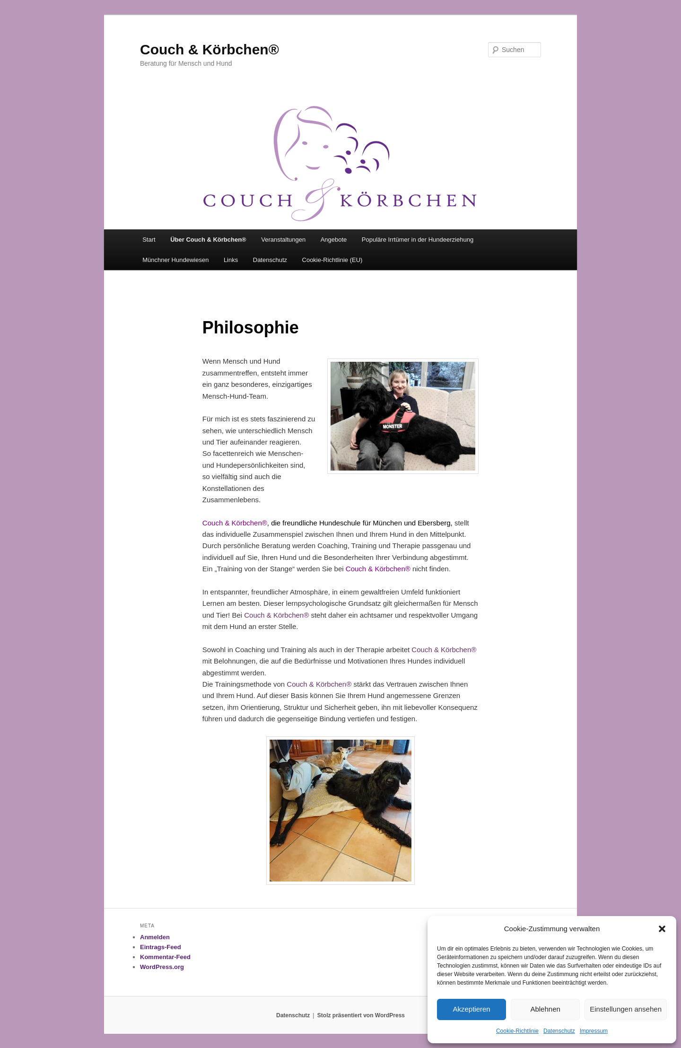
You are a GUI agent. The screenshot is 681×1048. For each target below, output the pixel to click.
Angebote (334, 239)
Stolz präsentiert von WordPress (361, 1015)
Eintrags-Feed (160, 947)
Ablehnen (545, 1009)
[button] (662, 929)
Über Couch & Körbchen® (208, 239)
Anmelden (155, 937)
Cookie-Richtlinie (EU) (332, 259)
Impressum (594, 1031)
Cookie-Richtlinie (517, 1031)
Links (231, 259)
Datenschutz (559, 1031)
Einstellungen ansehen (626, 1009)
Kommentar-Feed (165, 957)
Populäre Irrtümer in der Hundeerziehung (417, 239)
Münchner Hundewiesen (175, 259)
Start (148, 239)
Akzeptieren (471, 1009)
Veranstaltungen (283, 239)
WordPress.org (162, 966)
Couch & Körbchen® (209, 49)
